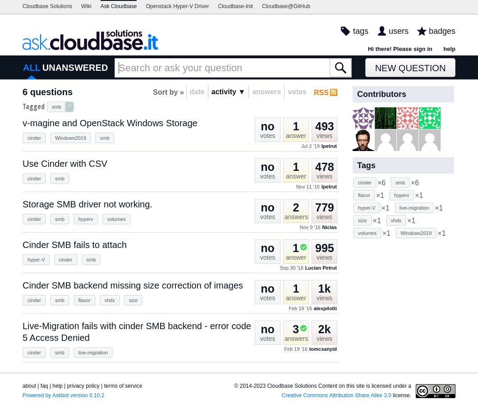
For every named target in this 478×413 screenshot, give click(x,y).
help (449, 49)
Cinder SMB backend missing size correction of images (133, 285)
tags (360, 31)
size (133, 300)
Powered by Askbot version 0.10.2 (63, 395)
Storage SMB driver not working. (87, 204)
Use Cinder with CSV (65, 164)
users (399, 31)
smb (105, 138)
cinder (34, 138)
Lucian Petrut (321, 268)
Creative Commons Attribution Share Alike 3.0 (336, 395)
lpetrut (329, 146)
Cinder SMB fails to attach (75, 245)
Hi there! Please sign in (400, 49)
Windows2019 (70, 138)
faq (44, 386)
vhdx (110, 300)
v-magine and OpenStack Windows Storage (110, 123)
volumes (116, 219)
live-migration (93, 352)
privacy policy (83, 386)
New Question (410, 68)
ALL (32, 68)
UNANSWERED (75, 68)
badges (442, 31)
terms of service (123, 386)
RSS (321, 92)
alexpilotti (325, 308)
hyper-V (36, 259)
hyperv (85, 219)
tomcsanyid (323, 349)
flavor (84, 300)
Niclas (329, 227)
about (29, 386)
